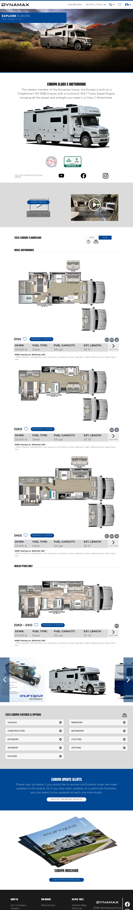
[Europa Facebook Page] (83, 176)
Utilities (76, 739)
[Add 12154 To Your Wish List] (36, 625)
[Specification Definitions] (88, 242)
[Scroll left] (4, 679)
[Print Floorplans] (96, 241)
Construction (16, 730)
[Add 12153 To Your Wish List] (25, 339)
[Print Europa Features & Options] (124, 716)
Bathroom (77, 730)
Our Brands (75, 5)
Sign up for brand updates (66, 799)
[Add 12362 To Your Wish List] (26, 429)
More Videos (38, 202)
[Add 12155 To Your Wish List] (25, 536)
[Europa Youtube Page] (61, 176)
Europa (11, 19)
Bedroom (76, 722)
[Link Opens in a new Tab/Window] (51, 162)
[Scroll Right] (128, 679)
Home (4, 19)
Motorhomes (48, 905)
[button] (111, 5)
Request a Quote (41, 339)
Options (76, 747)
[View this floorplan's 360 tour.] (111, 339)
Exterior (13, 739)
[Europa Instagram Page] (105, 176)
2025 (91, 238)
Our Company (18, 905)
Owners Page (79, 905)
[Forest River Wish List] (119, 5)
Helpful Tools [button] (94, 5)
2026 (105, 238)
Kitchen (12, 756)
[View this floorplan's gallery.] (116, 339)
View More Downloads (66, 880)
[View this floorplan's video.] (106, 339)
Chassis (12, 722)
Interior (13, 747)
